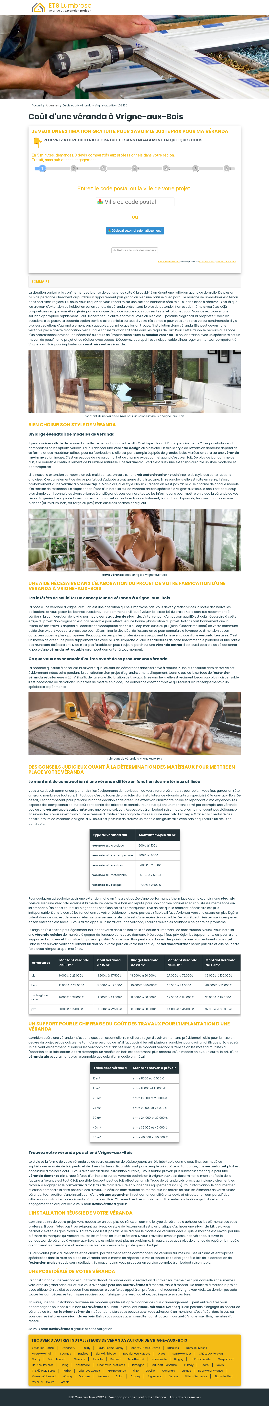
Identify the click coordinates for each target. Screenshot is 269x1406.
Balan (119, 1376)
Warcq (67, 1376)
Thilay (86, 1348)
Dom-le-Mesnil (196, 1348)
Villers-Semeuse (196, 1376)
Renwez (115, 1359)
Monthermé (136, 1359)
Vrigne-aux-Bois (90, 1371)
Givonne (79, 1359)
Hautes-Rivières (42, 1365)
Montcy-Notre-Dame (145, 1348)
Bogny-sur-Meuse (210, 1371)
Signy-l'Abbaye (105, 1354)
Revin (220, 1365)
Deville (150, 1371)
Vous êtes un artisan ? (226, 262)
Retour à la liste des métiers (134, 250)
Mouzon (103, 1376)
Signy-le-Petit (224, 1376)
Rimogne (138, 1365)
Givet (161, 1354)
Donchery (68, 1348)
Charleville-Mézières (111, 1365)
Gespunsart (226, 1359)
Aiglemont (155, 1376)
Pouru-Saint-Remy (110, 1348)
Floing (65, 1365)
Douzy (36, 1359)
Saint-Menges (182, 1354)
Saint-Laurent (57, 1359)
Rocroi (205, 1365)
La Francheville (201, 1359)
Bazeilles (173, 1348)
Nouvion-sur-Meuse (137, 1354)
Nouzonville (159, 1359)
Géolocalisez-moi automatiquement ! (135, 231)
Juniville (98, 1359)
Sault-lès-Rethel (43, 1348)
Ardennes (52, 105)
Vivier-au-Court (43, 1382)
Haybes (83, 1354)
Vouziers (85, 1376)
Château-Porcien (211, 1354)
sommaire (40, 281)
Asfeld (65, 1382)
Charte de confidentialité (169, 262)
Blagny (178, 1359)
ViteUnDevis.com (207, 262)
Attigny (135, 1376)
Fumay (189, 1365)
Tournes (65, 1354)
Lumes (186, 1371)
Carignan (168, 1371)
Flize (136, 1371)
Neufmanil (83, 1365)
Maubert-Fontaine (164, 1365)
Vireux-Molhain (42, 1354)
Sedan (173, 1376)
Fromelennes (117, 1371)
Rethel (67, 1371)
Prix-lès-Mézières (43, 1371)
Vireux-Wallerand (44, 1376)
